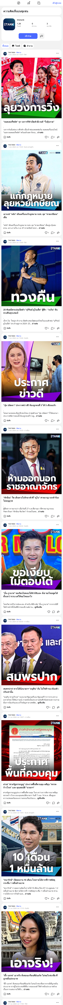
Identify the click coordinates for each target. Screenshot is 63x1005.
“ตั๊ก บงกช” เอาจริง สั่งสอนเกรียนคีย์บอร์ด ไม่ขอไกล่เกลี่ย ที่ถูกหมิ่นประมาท (30, 977)
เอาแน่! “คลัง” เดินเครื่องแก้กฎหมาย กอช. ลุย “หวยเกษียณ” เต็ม (30, 216)
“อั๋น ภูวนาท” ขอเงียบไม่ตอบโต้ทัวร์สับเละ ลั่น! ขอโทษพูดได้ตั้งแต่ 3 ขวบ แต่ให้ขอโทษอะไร (30, 595)
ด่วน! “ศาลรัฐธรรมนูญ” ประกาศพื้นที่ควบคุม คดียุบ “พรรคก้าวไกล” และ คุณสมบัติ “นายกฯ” (29, 786)
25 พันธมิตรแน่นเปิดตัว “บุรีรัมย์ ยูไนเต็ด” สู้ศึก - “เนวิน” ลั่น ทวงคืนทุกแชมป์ (30, 311)
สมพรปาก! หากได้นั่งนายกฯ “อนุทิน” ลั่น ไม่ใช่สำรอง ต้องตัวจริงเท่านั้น (31, 690)
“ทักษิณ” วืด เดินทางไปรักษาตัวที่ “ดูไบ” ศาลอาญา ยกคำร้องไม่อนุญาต (31, 499)
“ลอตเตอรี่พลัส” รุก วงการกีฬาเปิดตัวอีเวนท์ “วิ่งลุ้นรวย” (28, 121)
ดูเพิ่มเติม (38, 607)
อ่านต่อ (40, 132)
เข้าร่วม (28, 36)
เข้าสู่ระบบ (56, 3)
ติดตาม (19, 52)
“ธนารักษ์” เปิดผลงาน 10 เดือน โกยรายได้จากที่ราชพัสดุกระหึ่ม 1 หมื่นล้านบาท (29, 881)
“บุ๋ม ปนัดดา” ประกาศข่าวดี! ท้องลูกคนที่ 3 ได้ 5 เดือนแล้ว (29, 405)
